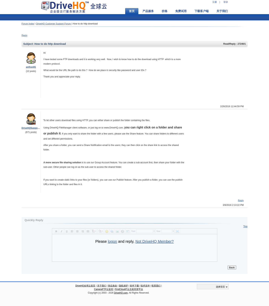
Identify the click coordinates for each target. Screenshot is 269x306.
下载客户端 (201, 11)
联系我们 (156, 285)
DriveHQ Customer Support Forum (54, 23)
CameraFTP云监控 (103, 289)
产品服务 (148, 11)
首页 (132, 11)
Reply (24, 35)
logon (112, 241)
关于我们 (222, 11)
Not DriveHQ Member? (154, 241)
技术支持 (145, 285)
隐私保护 (123, 285)
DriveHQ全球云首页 (85, 285)
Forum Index (28, 23)
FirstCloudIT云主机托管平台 (129, 289)
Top (245, 226)
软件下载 (134, 285)
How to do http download (85, 23)
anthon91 (31, 67)
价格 (164, 11)
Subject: (28, 43)
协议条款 (112, 285)
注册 (214, 2)
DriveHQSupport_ (31, 128)
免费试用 (181, 11)
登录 (225, 2)
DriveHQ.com (121, 293)
